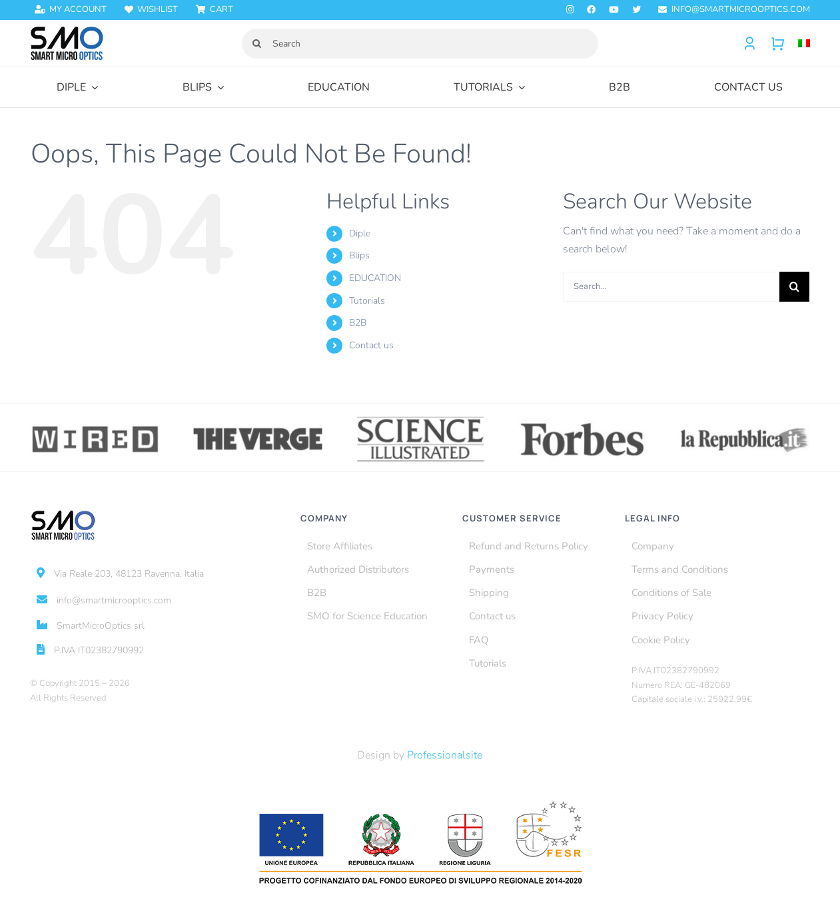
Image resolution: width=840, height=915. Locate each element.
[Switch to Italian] (797, 43)
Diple (359, 233)
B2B (357, 322)
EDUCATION (375, 278)
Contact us (371, 345)
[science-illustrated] (420, 419)
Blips (359, 255)
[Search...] (671, 287)
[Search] (420, 44)
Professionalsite (444, 755)
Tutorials (367, 300)
